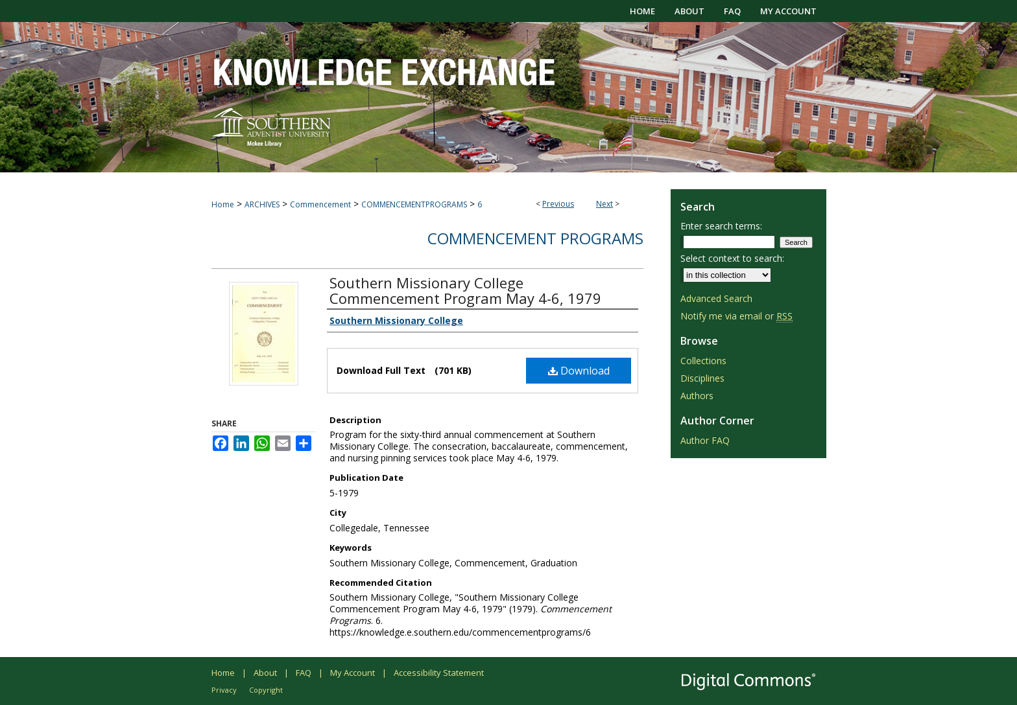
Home (222, 204)
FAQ (303, 672)
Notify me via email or (736, 316)
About (265, 672)
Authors (696, 395)
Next (604, 203)
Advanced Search (716, 298)
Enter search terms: (721, 226)
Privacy (224, 690)
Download (579, 371)
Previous (558, 203)
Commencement (320, 204)
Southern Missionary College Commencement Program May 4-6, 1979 (465, 290)
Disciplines (702, 378)
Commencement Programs (535, 238)
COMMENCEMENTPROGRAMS (414, 204)
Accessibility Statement (439, 672)
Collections (703, 360)
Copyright (266, 690)
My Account (352, 672)
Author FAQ (705, 440)
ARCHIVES (262, 204)
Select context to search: (732, 258)
